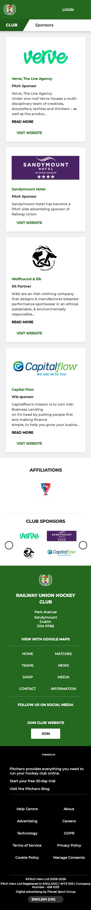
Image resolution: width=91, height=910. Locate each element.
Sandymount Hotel (28, 189)
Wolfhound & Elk (26, 279)
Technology (27, 833)
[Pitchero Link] (49, 761)
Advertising (27, 821)
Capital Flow (23, 389)
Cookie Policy (27, 857)
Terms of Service (27, 845)
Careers (69, 821)
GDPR (69, 833)
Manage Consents (69, 857)
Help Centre (27, 809)
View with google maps (45, 639)
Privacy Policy (69, 845)
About (69, 809)
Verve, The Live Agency (32, 79)
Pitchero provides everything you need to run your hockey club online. (46, 771)
